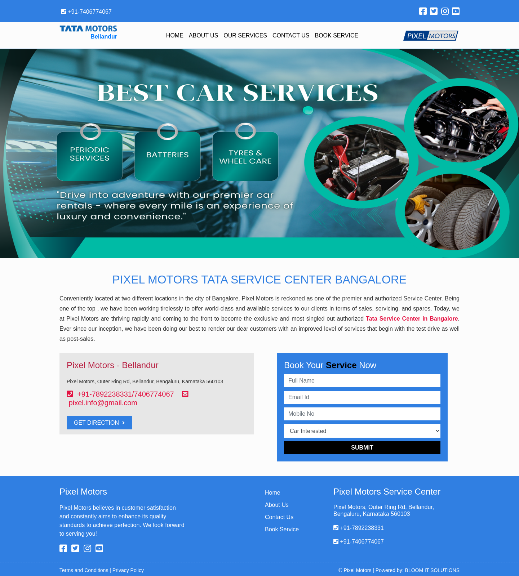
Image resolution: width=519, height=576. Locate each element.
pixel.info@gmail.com (103, 403)
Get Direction (99, 423)
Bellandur (103, 37)
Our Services (245, 35)
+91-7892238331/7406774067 (125, 394)
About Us (203, 35)
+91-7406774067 (86, 12)
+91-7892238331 (358, 528)
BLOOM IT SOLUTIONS (432, 570)
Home (174, 35)
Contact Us (291, 35)
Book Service (337, 35)
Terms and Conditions (83, 570)
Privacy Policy (128, 570)
